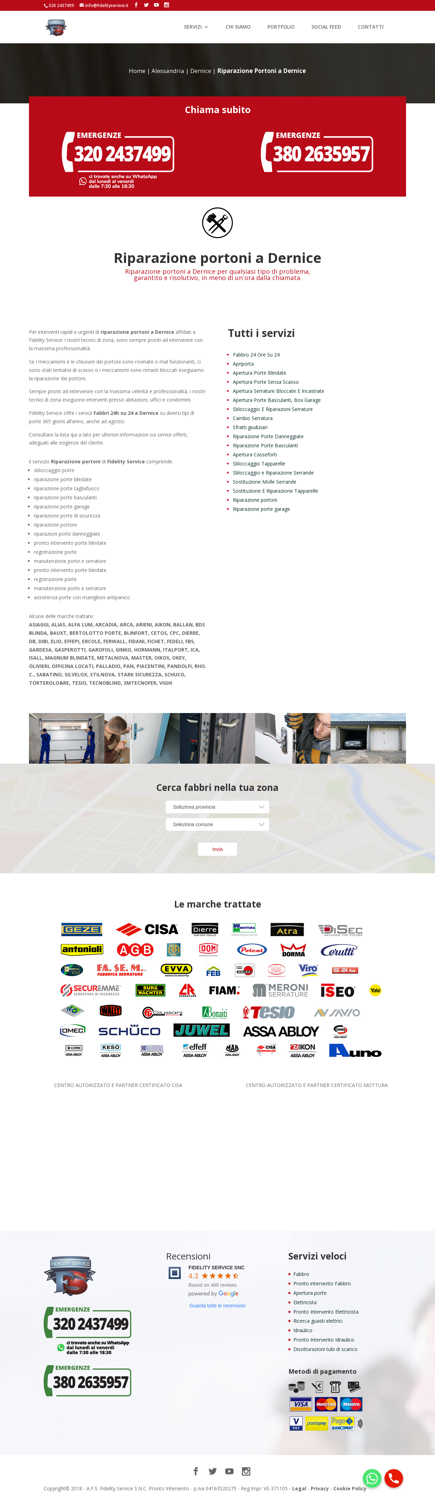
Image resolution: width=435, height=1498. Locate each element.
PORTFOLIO (281, 27)
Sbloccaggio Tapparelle (259, 463)
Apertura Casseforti (255, 454)
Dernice (200, 71)
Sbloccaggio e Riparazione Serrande (273, 472)
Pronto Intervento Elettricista (326, 1311)
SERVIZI (193, 27)
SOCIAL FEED (326, 27)
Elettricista (305, 1302)
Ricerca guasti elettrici (317, 1320)
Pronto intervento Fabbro (322, 1283)
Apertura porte (309, 1293)
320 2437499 (61, 5)
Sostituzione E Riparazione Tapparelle (275, 490)
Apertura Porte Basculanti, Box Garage (277, 400)
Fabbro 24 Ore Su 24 (256, 354)
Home (137, 71)
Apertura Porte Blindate (259, 372)
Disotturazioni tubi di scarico (325, 1349)
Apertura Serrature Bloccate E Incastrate (278, 391)
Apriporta (243, 363)
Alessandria (168, 71)
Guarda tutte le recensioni (217, 1305)
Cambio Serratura (253, 418)
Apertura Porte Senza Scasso (266, 382)
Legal (299, 1488)
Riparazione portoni (255, 500)
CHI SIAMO (238, 27)
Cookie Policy (350, 1488)
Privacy (320, 1488)
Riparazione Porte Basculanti (265, 445)
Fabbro (301, 1274)
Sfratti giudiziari (250, 427)
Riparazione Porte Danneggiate (268, 436)
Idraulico (302, 1330)
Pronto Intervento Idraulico (323, 1339)
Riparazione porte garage (261, 509)
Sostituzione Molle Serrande (264, 481)
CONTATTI (371, 27)
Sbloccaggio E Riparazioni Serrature (273, 409)
